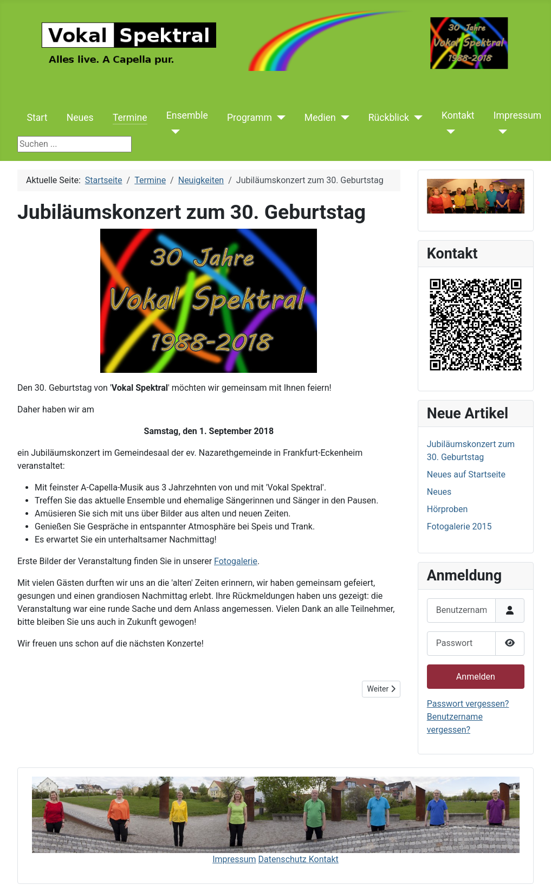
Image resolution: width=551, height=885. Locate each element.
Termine (130, 117)
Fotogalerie (235, 561)
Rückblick (388, 117)
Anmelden (475, 676)
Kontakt (458, 115)
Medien (320, 117)
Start (37, 117)
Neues (80, 117)
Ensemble (187, 115)
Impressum (518, 115)
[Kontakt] (448, 131)
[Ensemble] (173, 131)
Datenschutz (283, 859)
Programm (249, 117)
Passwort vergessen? (468, 704)
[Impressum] (500, 131)
